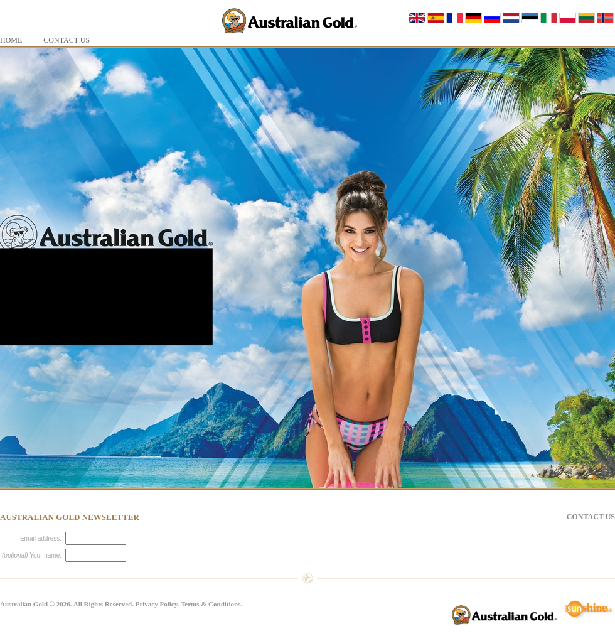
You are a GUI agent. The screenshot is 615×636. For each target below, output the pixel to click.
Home (11, 40)
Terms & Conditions (211, 604)
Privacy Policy (157, 604)
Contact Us (591, 516)
